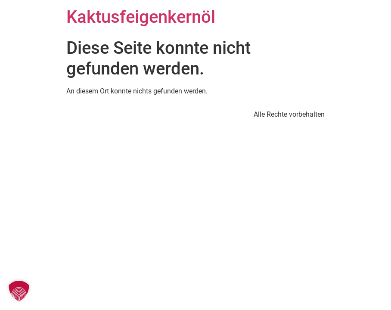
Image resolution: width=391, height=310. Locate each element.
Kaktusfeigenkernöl (140, 17)
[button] (19, 291)
